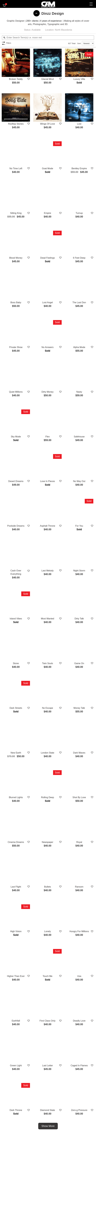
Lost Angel (47, 302)
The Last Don (79, 302)
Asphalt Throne (47, 526)
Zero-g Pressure (79, 1110)
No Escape (47, 708)
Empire (47, 213)
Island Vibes (16, 618)
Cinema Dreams (16, 842)
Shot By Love (79, 797)
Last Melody (47, 570)
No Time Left (15, 168)
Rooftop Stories (16, 124)
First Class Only (47, 1021)
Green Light (16, 1065)
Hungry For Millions (79, 931)
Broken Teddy (16, 79)
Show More (47, 1126)
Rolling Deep (47, 797)
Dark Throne (16, 1110)
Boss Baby (15, 302)
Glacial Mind (47, 79)
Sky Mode (16, 436)
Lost (79, 124)
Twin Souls (47, 663)
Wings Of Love (47, 124)
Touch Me (47, 976)
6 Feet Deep (79, 258)
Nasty (79, 392)
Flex (47, 436)
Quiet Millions (16, 392)
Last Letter (47, 1065)
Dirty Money (47, 392)
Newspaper (47, 842)
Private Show (15, 347)
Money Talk (79, 708)
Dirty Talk (79, 618)
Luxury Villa (79, 79)
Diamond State (47, 1110)
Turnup (79, 213)
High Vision (16, 931)
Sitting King (16, 213)
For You (79, 526)
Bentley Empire (79, 168)
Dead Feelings (47, 258)
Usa (79, 976)
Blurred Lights (16, 797)
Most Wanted (47, 618)
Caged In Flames (79, 1065)
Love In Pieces (47, 481)
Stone (16, 663)
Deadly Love (79, 1021)
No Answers (47, 347)
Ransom (79, 887)
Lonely (47, 931)
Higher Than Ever (16, 976)
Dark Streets (16, 708)
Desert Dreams (16, 481)
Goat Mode (47, 168)
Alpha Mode (79, 347)
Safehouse (79, 436)
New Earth (16, 753)
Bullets (47, 887)
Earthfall (16, 1021)
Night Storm (79, 570)
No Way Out (79, 481)
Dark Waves (79, 753)
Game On (79, 663)
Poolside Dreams (15, 526)
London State (47, 753)
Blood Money (15, 258)
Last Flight (16, 887)
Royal (79, 842)
